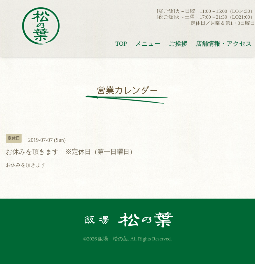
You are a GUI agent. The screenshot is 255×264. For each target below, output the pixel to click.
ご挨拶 (178, 43)
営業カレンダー (127, 90)
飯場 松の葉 (113, 239)
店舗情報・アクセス (224, 43)
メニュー (147, 43)
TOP (121, 43)
